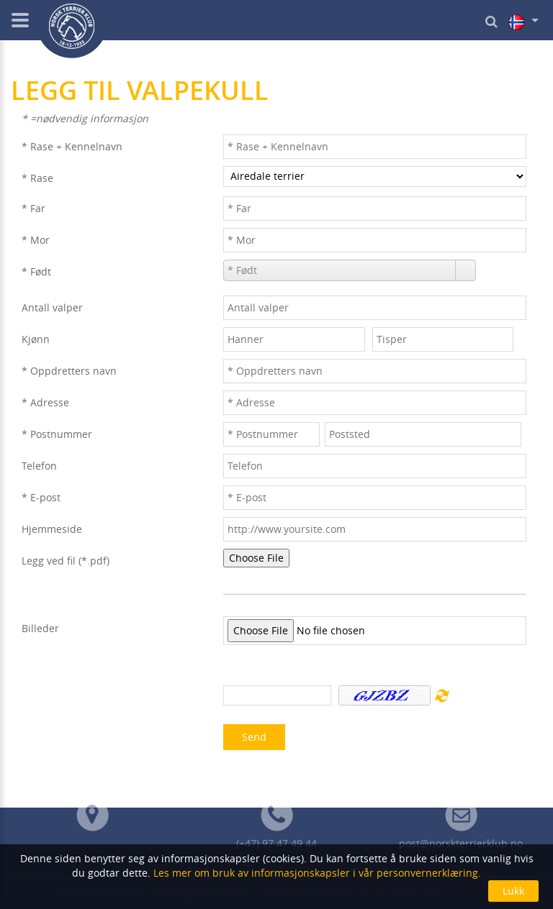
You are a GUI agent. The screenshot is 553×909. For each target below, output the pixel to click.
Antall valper (52, 307)
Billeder (40, 628)
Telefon (39, 465)
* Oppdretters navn (69, 371)
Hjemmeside (52, 529)
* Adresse (45, 402)
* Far (33, 208)
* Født (36, 271)
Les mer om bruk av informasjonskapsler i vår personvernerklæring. (315, 873)
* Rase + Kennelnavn (72, 146)
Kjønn (36, 339)
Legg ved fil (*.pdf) (65, 560)
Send (254, 737)
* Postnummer (57, 434)
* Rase (37, 178)
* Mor (36, 240)
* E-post (41, 497)
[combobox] (340, 270)
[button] (465, 270)
